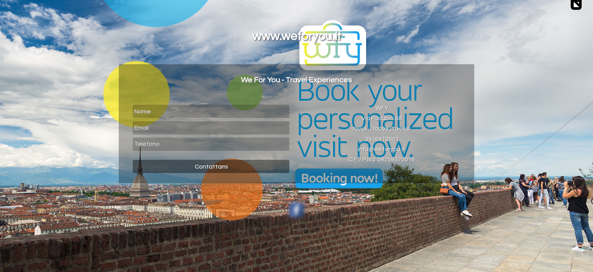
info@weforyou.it (381, 149)
